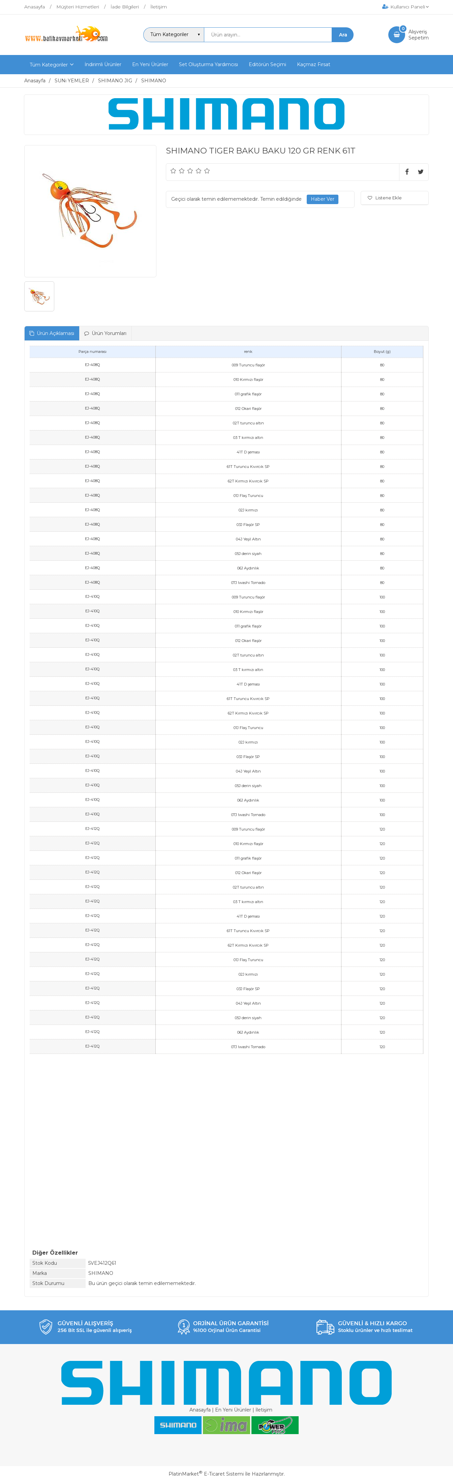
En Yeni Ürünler (233, 1410)
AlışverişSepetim (419, 35)
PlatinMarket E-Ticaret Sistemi (206, 1474)
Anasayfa (200, 1410)
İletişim (263, 1410)
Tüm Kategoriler (49, 65)
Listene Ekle (385, 197)
